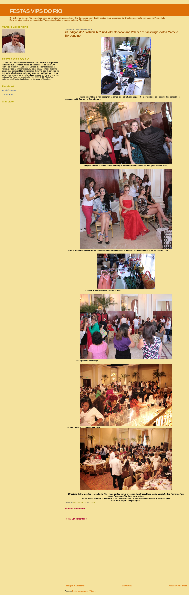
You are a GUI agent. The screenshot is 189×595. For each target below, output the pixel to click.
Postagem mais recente (75, 586)
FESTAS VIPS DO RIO (35, 11)
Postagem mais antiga (177, 586)
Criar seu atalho (7, 94)
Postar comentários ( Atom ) (83, 591)
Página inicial (126, 586)
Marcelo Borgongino (9, 90)
